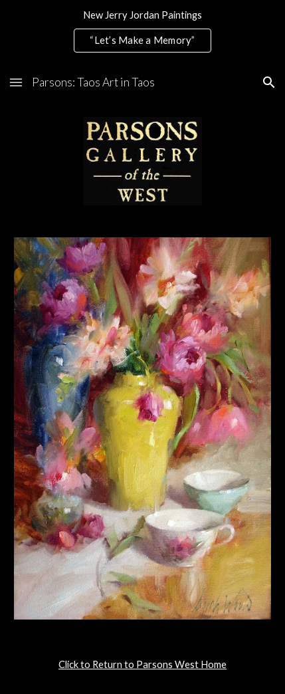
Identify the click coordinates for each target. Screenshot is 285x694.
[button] (16, 82)
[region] (142, 32)
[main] (143, 664)
